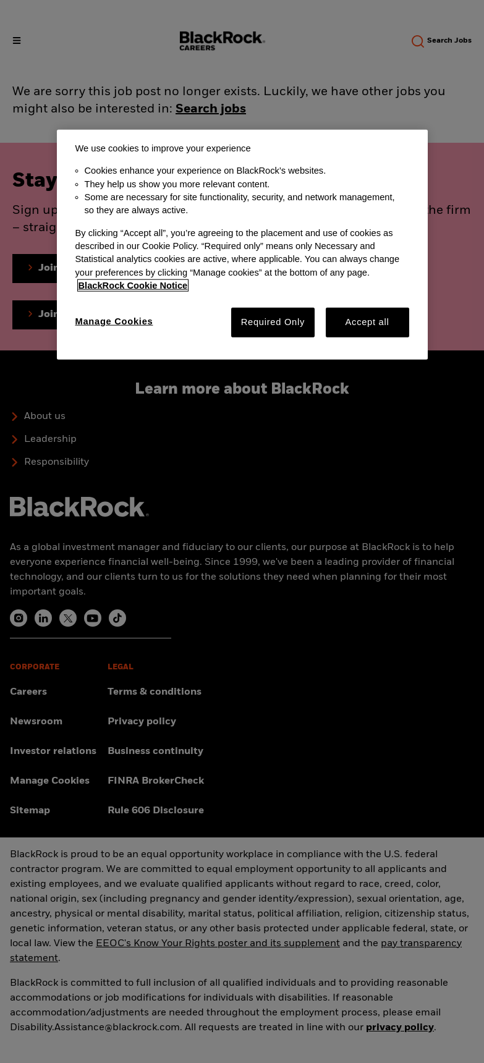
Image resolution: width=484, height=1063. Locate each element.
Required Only (273, 322)
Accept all (367, 322)
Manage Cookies (114, 321)
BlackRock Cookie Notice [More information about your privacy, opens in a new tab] (133, 285)
